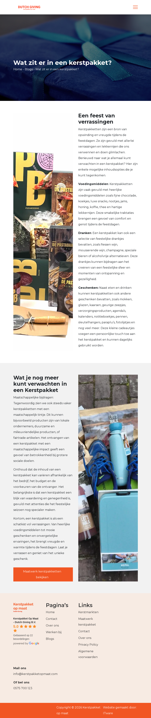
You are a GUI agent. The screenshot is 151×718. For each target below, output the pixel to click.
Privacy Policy (88, 644)
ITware (108, 713)
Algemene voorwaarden (88, 654)
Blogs (29, 69)
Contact (51, 619)
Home (17, 69)
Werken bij (54, 632)
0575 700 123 (22, 688)
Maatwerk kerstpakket (87, 621)
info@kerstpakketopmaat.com (32, 674)
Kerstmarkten (88, 612)
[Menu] (135, 7)
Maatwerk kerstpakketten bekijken (42, 574)
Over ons (52, 625)
